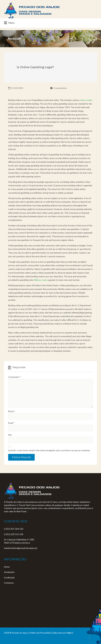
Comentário (14, 377)
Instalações (9, 572)
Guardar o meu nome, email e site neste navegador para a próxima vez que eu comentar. (49, 450)
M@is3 (70, 633)
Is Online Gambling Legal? (35, 67)
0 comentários (60, 88)
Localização (9, 577)
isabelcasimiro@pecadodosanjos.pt (20, 548)
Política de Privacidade (40, 633)
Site (10, 435)
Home (7, 567)
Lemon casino (86, 100)
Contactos (9, 583)
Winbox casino (41, 280)
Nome (11, 411)
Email (11, 423)
